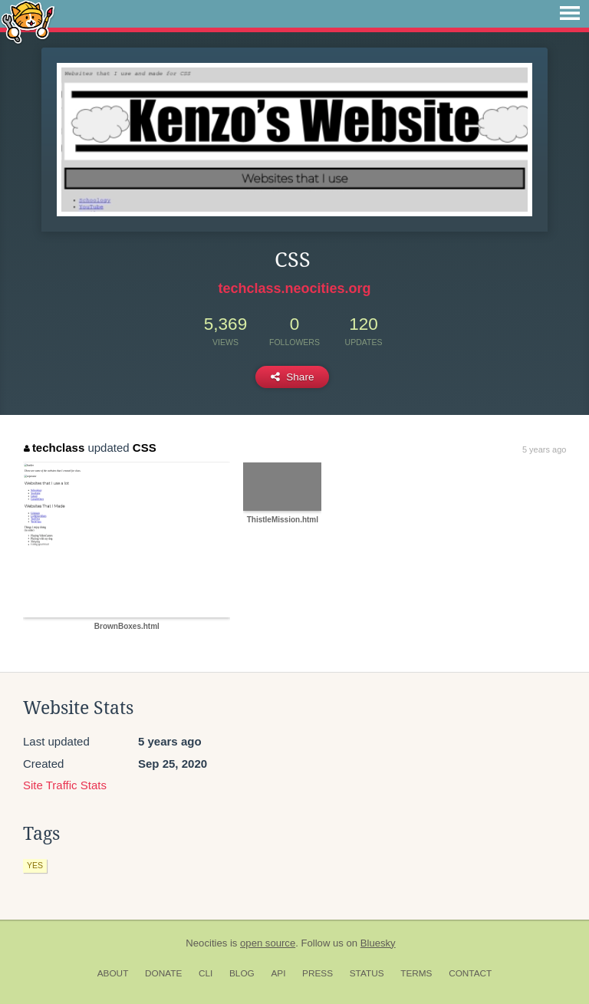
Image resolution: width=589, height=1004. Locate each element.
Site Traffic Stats (65, 785)
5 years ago (544, 449)
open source (267, 943)
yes (35, 865)
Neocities (206, 943)
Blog (242, 973)
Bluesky (378, 943)
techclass (54, 447)
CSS (144, 447)
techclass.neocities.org (294, 288)
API (278, 973)
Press (317, 973)
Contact (470, 973)
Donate (163, 973)
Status (367, 973)
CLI (205, 973)
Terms (416, 973)
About (113, 973)
